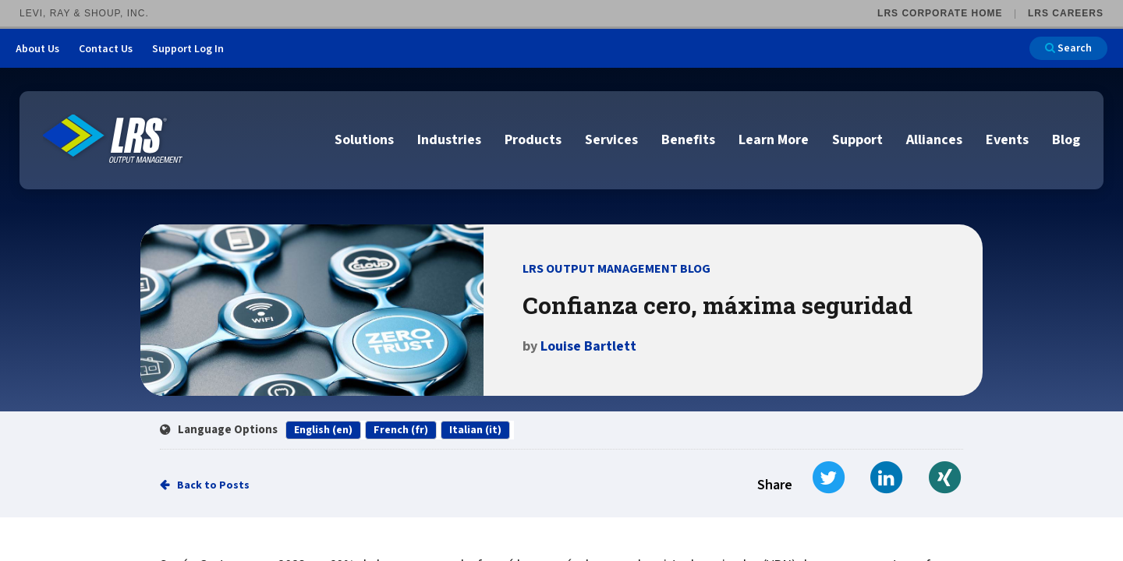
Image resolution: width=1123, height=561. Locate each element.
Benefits (688, 140)
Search (1068, 48)
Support (857, 140)
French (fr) (401, 430)
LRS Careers (1066, 13)
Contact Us (106, 49)
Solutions (364, 140)
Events (1007, 140)
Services (611, 140)
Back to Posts (213, 485)
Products (533, 140)
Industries (449, 140)
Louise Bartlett (588, 346)
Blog (1066, 140)
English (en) (323, 430)
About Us (37, 49)
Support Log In (188, 49)
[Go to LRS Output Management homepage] (113, 139)
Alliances (934, 140)
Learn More (774, 140)
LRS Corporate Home (939, 13)
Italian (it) (475, 430)
